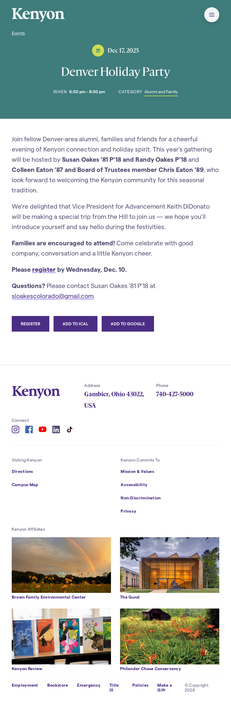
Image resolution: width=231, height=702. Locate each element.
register (44, 269)
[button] (211, 14)
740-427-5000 (174, 394)
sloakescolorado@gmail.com (53, 295)
